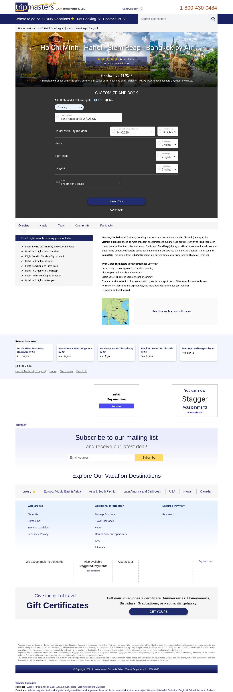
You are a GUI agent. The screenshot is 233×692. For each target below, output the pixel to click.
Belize (192, 690)
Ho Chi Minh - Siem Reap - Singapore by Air (30, 350)
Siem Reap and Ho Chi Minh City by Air (116, 350)
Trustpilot (21, 425)
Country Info (82, 225)
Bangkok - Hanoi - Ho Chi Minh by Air (157, 350)
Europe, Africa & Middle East (40, 687)
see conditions (195, 412)
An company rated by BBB (70, 9)
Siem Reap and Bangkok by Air (198, 348)
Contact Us (34, 521)
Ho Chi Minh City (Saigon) (51, 28)
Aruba (111, 690)
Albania (31, 690)
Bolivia (210, 690)
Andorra (50, 690)
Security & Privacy (38, 534)
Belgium (183, 690)
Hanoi (70, 28)
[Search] (173, 19)
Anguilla (59, 690)
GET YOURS (158, 611)
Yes (98, 100)
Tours (61, 225)
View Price (116, 201)
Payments (168, 514)
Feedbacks (106, 225)
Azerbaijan (140, 690)
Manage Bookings (105, 514)
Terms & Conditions (39, 527)
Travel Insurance (104, 521)
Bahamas (152, 690)
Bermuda (200, 690)
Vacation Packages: (25, 683)
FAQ (97, 540)
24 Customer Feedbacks (116, 63)
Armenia (103, 690)
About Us (33, 514)
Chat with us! (133, 8)
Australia (120, 690)
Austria (130, 690)
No (109, 100)
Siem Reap (81, 28)
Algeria (40, 690)
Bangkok (93, 28)
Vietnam (31, 28)
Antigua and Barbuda (75, 690)
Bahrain (162, 690)
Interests (100, 547)
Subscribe (149, 457)
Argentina (92, 690)
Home (21, 28)
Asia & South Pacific (66, 687)
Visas (98, 527)
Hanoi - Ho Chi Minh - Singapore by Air (75, 350)
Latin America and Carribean (91, 687)
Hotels (43, 225)
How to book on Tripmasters (111, 534)
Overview (23, 225)
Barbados (172, 690)
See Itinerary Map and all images (172, 311)
